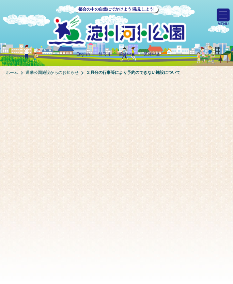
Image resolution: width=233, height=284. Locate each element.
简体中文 (127, 54)
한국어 (104, 54)
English (83, 54)
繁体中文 (152, 54)
